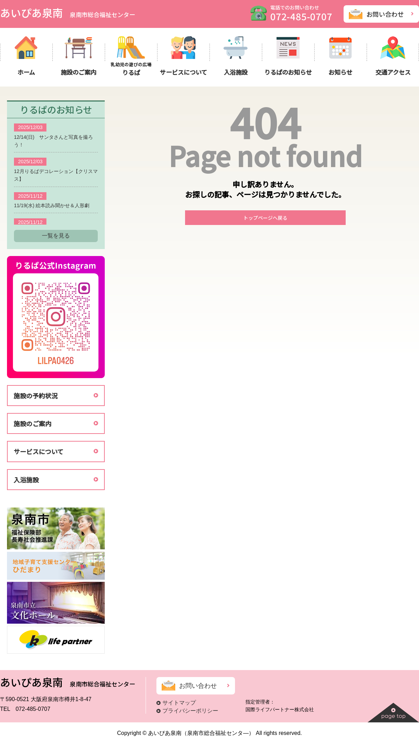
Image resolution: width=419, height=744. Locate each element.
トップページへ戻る (265, 217)
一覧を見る (56, 236)
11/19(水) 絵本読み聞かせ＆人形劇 (51, 205)
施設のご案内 (32, 423)
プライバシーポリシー (190, 711)
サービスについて (39, 451)
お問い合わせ (385, 13)
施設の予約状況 (36, 395)
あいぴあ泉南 (67, 12)
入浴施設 (26, 479)
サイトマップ (179, 703)
